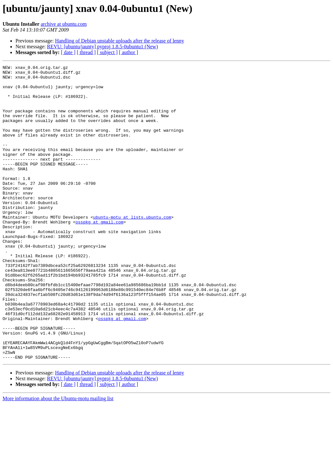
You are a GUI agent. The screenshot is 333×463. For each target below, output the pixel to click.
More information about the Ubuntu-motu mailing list (58, 457)
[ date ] (68, 52)
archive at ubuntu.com (64, 24)
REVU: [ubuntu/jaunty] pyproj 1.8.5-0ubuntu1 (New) (102, 46)
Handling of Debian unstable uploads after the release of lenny (119, 40)
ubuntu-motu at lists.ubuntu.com (132, 248)
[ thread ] (86, 52)
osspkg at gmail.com (99, 254)
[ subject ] (107, 52)
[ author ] (128, 52)
